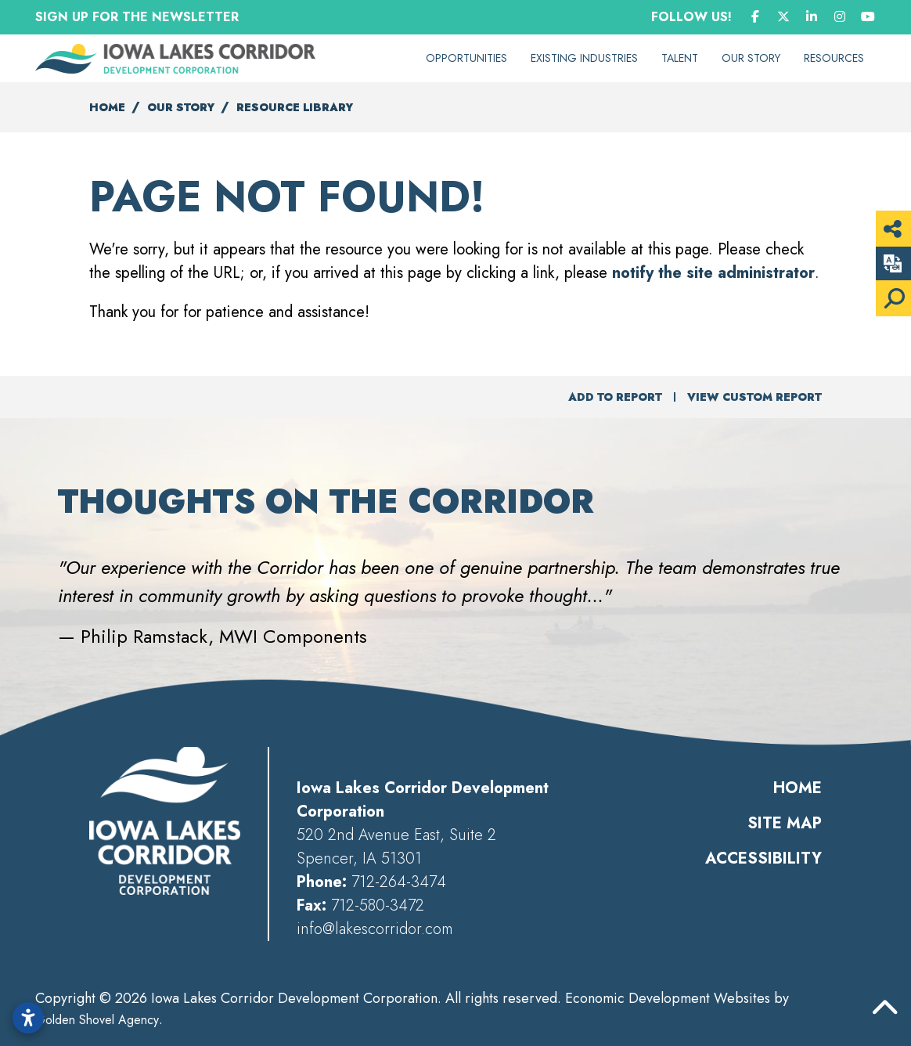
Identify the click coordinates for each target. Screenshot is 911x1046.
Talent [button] (679, 58)
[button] (36, 581)
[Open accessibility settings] (28, 1017)
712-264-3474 (398, 882)
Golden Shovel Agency (97, 1020)
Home (797, 788)
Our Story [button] (751, 58)
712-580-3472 (377, 905)
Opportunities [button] (466, 58)
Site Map (784, 823)
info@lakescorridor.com (375, 929)
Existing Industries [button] (584, 58)
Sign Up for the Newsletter (137, 17)
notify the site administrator (713, 273)
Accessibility (763, 858)
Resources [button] (834, 58)
